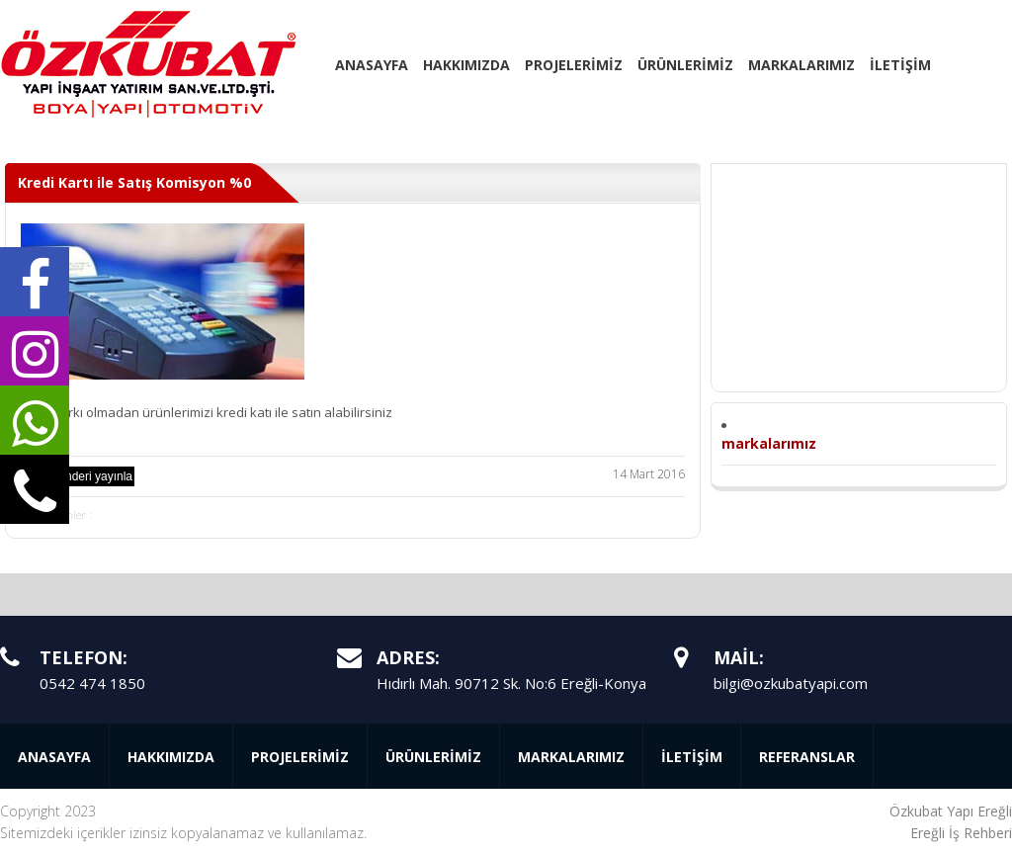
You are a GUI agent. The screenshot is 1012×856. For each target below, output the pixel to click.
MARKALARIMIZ (801, 64)
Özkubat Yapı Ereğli (950, 811)
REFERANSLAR (807, 756)
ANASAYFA (371, 64)
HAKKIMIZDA (466, 64)
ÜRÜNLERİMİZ (685, 64)
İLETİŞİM (900, 64)
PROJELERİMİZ (574, 64)
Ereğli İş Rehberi (961, 832)
